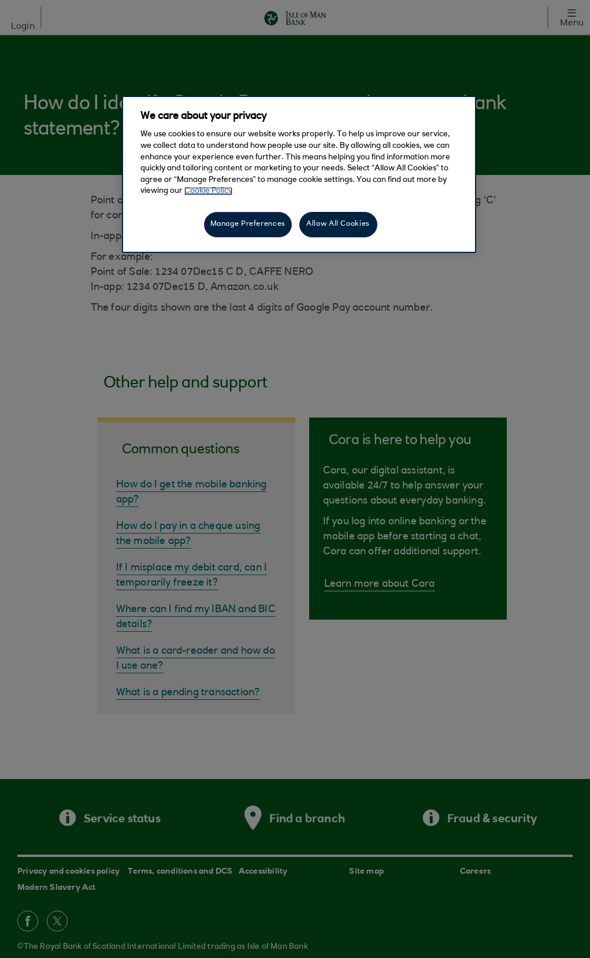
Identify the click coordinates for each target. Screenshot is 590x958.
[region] (299, 174)
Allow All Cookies (338, 224)
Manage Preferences (247, 224)
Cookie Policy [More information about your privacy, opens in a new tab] (208, 191)
